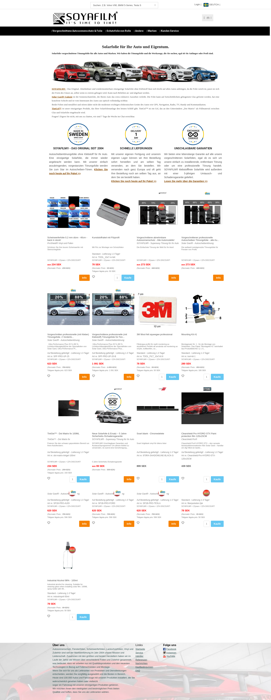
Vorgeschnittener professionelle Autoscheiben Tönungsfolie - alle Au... (200, 238)
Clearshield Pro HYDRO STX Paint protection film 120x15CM (198, 434)
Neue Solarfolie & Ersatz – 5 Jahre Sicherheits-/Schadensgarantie (109, 434)
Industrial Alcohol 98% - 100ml (62, 580)
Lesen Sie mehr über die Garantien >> (186, 181)
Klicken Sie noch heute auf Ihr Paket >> (133, 181)
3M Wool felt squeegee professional (154, 334)
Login (197, 4)
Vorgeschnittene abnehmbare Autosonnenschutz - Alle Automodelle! (155, 238)
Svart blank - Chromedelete (150, 433)
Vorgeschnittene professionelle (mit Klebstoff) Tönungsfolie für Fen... (109, 335)
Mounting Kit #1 (189, 334)
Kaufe (127, 277)
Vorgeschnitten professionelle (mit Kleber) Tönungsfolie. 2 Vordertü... (68, 335)
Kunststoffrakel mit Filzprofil (106, 237)
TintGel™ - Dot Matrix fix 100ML (63, 433)
